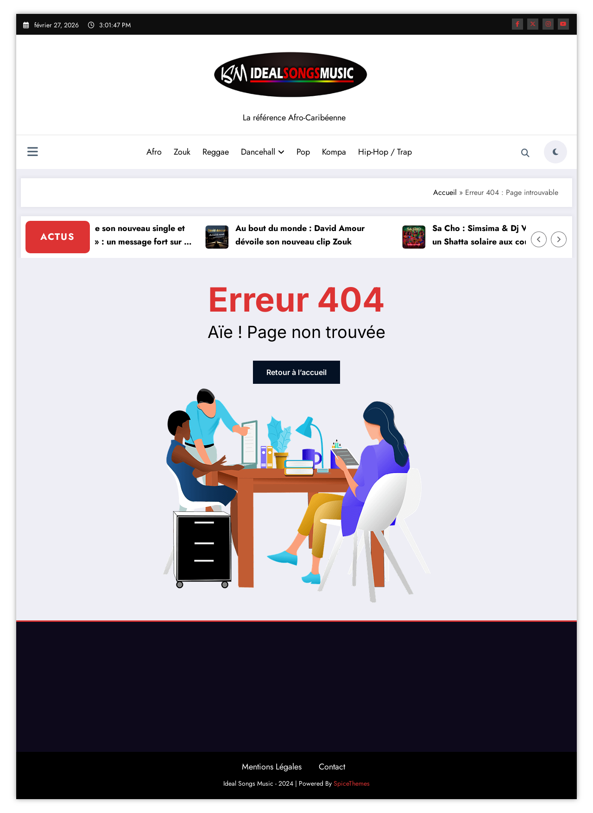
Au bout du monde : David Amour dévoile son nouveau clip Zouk (302, 235)
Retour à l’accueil (296, 372)
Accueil (445, 192)
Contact (332, 767)
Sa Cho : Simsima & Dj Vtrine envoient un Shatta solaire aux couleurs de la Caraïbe (508, 235)
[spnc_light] (555, 151)
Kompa (334, 152)
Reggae (215, 152)
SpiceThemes (352, 783)
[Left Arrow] (538, 239)
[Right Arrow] (558, 239)
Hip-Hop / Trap (385, 152)
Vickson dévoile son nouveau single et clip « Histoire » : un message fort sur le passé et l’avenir (117, 235)
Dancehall (262, 152)
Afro (154, 152)
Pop (303, 152)
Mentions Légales (272, 767)
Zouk (182, 152)
